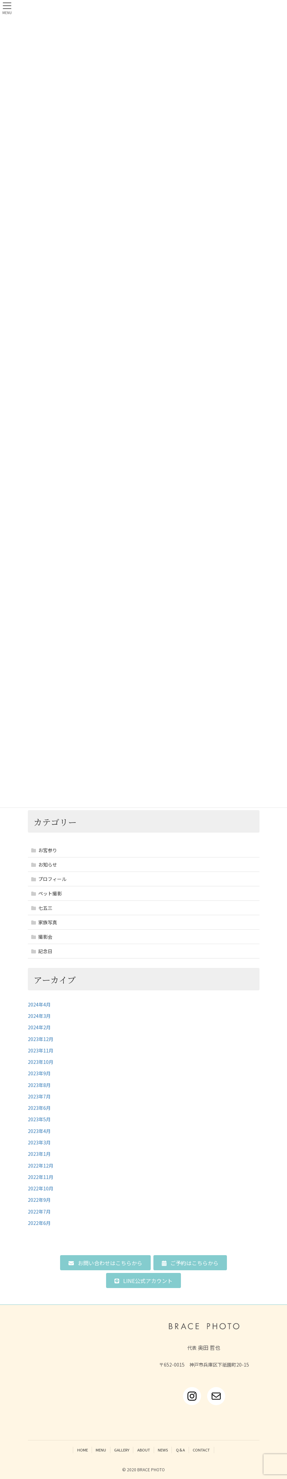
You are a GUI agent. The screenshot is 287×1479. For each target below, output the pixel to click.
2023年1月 (39, 1153)
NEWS (163, 1449)
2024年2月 (39, 1027)
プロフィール (52, 879)
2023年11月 (40, 1050)
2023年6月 (39, 1107)
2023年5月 (39, 1119)
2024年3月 (39, 1016)
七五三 (45, 907)
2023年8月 (39, 1085)
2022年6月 (39, 1223)
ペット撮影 (50, 893)
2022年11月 (40, 1177)
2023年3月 (39, 1142)
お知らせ (47, 864)
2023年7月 (39, 1096)
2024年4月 (39, 1004)
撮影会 (45, 936)
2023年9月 (39, 1073)
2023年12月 (40, 1039)
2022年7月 (39, 1211)
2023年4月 (39, 1131)
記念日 (45, 951)
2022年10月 (40, 1188)
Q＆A (180, 1449)
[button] (105, 1262)
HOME (82, 1449)
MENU (101, 1449)
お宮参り (47, 850)
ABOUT (143, 1449)
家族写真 (47, 922)
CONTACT (201, 1449)
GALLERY (121, 1449)
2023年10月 (40, 1061)
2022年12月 (40, 1165)
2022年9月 (39, 1199)
